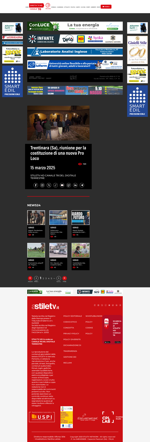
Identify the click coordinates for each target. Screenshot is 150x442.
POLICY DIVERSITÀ (72, 339)
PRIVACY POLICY (71, 333)
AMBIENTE (93, 7)
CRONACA (53, 7)
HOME (26, 7)
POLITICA (73, 7)
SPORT (98, 7)
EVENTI (88, 7)
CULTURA (83, 7)
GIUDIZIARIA (60, 7)
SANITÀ (78, 7)
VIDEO (106, 7)
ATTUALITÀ (67, 7)
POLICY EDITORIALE (72, 316)
